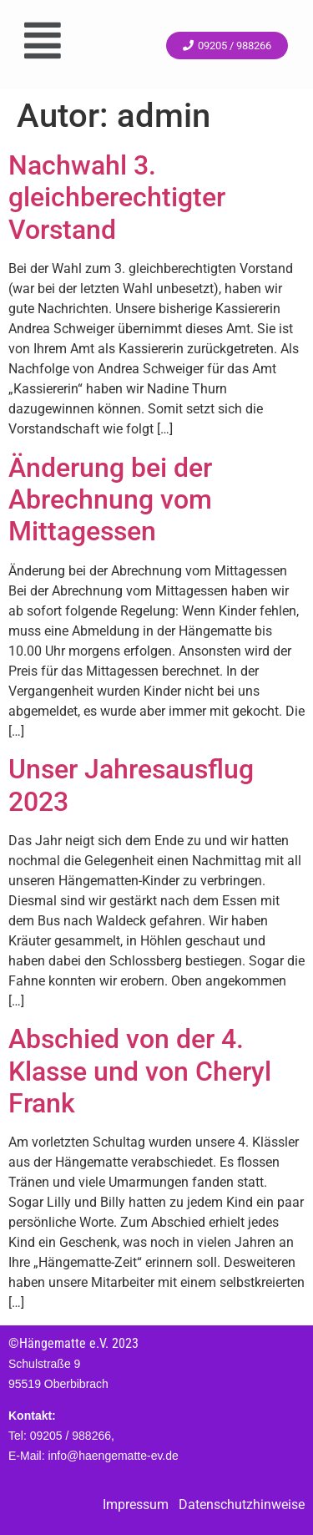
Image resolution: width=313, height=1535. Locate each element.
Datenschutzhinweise (242, 1504)
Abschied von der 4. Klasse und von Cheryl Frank (139, 1071)
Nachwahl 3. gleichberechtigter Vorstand (116, 197)
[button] (42, 40)
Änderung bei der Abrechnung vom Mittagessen (110, 500)
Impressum (136, 1504)
